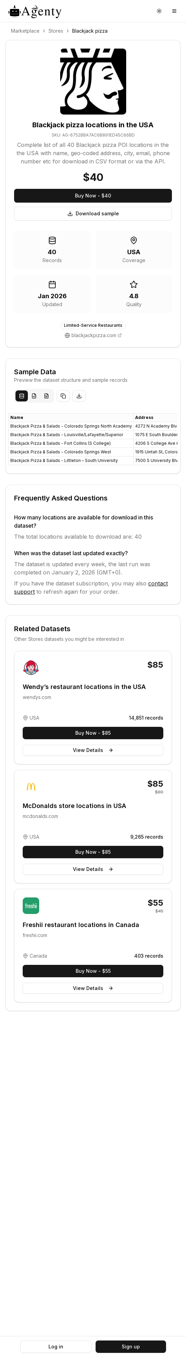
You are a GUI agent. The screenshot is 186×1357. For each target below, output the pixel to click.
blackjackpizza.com (94, 335)
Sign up (131, 1346)
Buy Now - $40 (93, 195)
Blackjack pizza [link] (90, 31)
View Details (93, 750)
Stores (55, 31)
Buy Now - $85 (93, 733)
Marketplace (25, 31)
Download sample (93, 213)
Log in (55, 1346)
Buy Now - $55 (93, 971)
